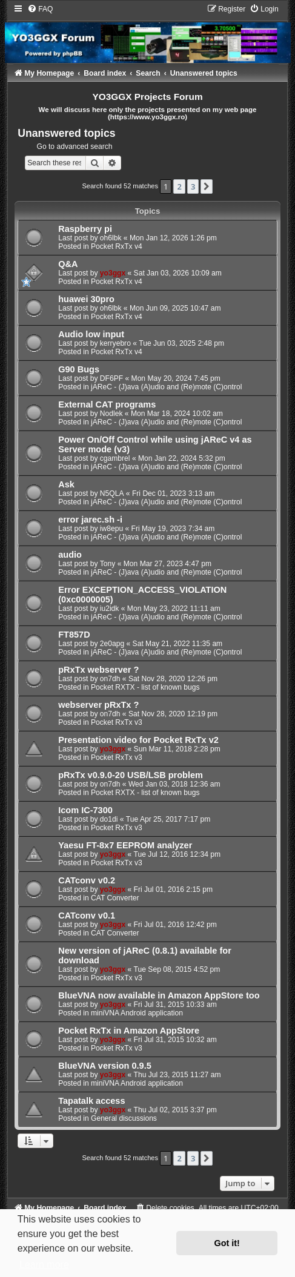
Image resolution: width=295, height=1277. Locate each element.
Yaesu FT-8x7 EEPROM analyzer (125, 845)
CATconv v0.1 (86, 915)
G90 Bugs (78, 369)
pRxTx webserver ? (98, 670)
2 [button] (179, 186)
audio (70, 554)
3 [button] (193, 186)
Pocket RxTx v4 (116, 246)
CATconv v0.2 (86, 880)
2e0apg (112, 643)
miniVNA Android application (137, 1013)
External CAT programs (107, 404)
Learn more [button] (44, 1264)
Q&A (68, 264)
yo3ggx (112, 273)
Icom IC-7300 (85, 810)
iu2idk (109, 608)
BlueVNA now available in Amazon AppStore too (158, 995)
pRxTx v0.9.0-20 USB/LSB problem (130, 775)
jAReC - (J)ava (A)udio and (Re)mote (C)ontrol (166, 387)
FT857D (74, 634)
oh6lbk (111, 238)
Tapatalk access (91, 1101)
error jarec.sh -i (90, 519)
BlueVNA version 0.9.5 (104, 1066)
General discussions (124, 1118)
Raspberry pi (85, 229)
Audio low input (91, 334)
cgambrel (115, 458)
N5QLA (112, 493)
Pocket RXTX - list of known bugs (145, 687)
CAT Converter (115, 898)
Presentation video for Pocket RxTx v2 (138, 740)
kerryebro (115, 343)
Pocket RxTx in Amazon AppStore (128, 1030)
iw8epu (111, 528)
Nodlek (111, 413)
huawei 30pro (86, 299)
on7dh (110, 679)
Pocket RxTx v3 (116, 722)
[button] (207, 186)
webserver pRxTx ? (98, 705)
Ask (66, 484)
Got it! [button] (227, 1243)
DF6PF (111, 378)
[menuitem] (40, 9)
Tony (108, 563)
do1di (109, 819)
